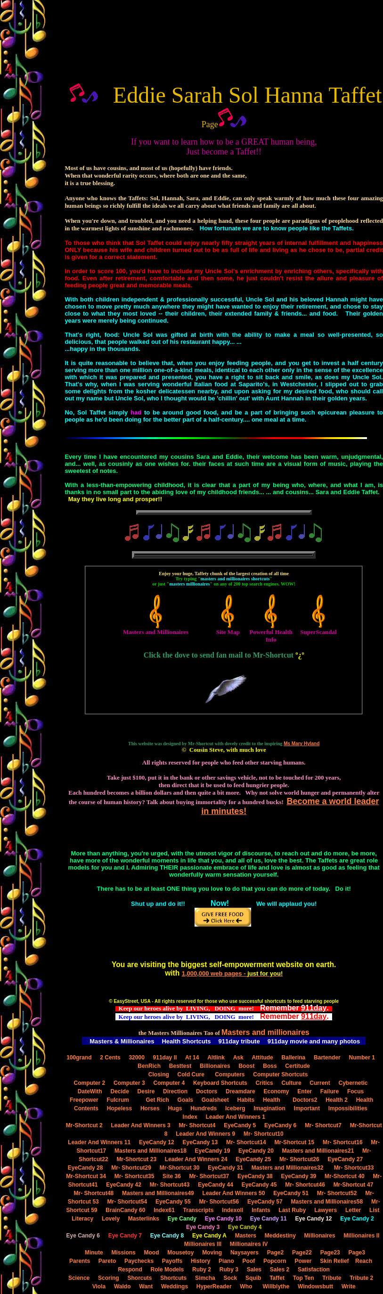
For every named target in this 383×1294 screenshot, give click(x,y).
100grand (78, 1057)
